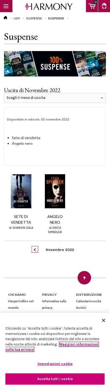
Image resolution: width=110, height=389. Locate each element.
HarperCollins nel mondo (21, 304)
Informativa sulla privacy (54, 304)
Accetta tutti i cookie (55, 379)
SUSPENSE (34, 18)
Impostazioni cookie (55, 364)
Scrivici (81, 308)
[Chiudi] (103, 320)
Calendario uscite (88, 301)
